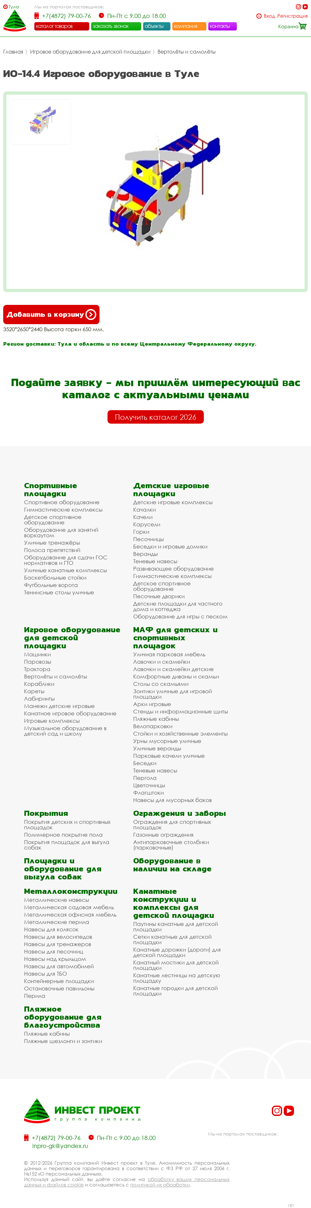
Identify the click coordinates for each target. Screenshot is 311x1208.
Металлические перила (56, 922)
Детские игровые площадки (171, 489)
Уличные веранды (157, 748)
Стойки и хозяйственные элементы (180, 733)
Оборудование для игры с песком (180, 616)
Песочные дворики (159, 596)
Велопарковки (152, 726)
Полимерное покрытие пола (63, 834)
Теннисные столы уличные (59, 592)
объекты (154, 26)
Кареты (34, 691)
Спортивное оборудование (61, 502)
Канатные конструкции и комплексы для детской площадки (173, 903)
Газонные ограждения (163, 834)
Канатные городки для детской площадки (175, 990)
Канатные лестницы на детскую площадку (176, 977)
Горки (141, 531)
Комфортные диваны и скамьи (176, 676)
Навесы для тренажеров (57, 944)
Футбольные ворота (51, 585)
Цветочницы (149, 785)
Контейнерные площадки (59, 981)
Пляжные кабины (156, 718)
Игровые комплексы (52, 720)
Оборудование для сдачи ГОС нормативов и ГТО (66, 560)
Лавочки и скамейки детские (173, 669)
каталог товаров (54, 26)
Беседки (144, 763)
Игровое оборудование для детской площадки (90, 51)
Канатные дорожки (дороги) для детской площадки (177, 952)
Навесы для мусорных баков (172, 800)
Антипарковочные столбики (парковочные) (171, 844)
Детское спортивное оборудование (53, 519)
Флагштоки (148, 792)
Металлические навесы (56, 899)
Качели (142, 517)
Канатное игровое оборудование (70, 713)
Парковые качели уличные (169, 755)
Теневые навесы (155, 561)
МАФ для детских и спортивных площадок (175, 638)
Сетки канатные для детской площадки (172, 939)
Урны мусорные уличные (167, 741)
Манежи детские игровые (59, 706)
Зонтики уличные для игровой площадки (172, 693)
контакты (220, 26)
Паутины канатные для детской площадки (175, 926)
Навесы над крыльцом (55, 959)
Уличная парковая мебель (169, 654)
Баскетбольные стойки (55, 577)
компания (185, 26)
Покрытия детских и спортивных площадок (67, 824)
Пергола (145, 778)
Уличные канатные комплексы (65, 570)
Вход (269, 16)
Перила (34, 995)
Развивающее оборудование (173, 568)
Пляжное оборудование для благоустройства (62, 1017)
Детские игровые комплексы (172, 502)
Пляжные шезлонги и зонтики (63, 1041)
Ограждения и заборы (179, 813)
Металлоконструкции (70, 891)
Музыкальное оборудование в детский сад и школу (65, 730)
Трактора (37, 669)
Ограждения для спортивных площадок (172, 824)
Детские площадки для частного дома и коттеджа (177, 606)
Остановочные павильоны (59, 988)
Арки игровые (152, 704)
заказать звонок (111, 26)
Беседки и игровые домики (170, 546)
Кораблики (39, 683)
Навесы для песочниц (53, 951)
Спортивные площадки (50, 489)
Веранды (145, 554)
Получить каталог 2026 (155, 416)
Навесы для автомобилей (59, 966)
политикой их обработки (160, 1184)
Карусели (146, 524)
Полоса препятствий (52, 550)
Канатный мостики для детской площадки (176, 965)
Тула (14, 6)
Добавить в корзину (51, 314)
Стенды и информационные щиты (180, 711)
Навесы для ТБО (45, 973)
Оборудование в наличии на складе (172, 865)
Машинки (37, 654)
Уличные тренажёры (52, 542)
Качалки (144, 509)
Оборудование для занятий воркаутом (61, 532)
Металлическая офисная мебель (70, 914)
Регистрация (292, 16)
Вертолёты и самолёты (187, 51)
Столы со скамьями (160, 683)
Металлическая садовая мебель (69, 907)
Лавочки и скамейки (161, 661)
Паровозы (37, 661)
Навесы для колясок (51, 929)
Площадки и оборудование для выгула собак (62, 869)
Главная (13, 51)
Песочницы (148, 539)
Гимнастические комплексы (63, 509)
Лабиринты (39, 698)
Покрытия (46, 813)
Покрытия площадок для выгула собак (66, 844)
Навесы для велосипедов (58, 936)
